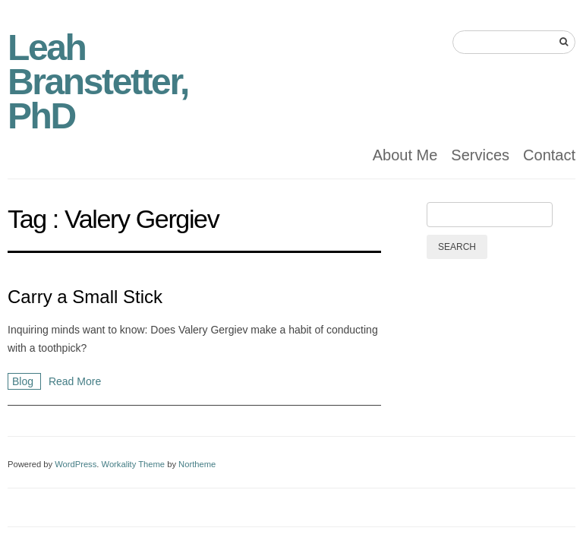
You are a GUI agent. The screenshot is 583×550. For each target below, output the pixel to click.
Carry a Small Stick (85, 296)
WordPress (75, 464)
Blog (24, 381)
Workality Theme (133, 464)
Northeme (197, 464)
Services (480, 155)
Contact (549, 155)
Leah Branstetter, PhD (98, 81)
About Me (405, 155)
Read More (75, 381)
